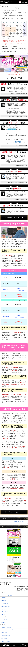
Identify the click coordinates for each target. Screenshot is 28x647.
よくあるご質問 (6, 604)
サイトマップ (5, 612)
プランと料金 (5, 620)
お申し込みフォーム (12, 129)
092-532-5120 (21, 586)
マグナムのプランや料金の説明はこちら (18, 116)
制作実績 (4, 601)
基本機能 (4, 598)
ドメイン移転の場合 (7, 629)
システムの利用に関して (7, 636)
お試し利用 (5, 633)
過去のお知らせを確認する (20, 521)
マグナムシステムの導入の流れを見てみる (17, 145)
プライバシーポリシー (7, 609)
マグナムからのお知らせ (7, 595)
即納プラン (5, 623)
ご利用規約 (5, 639)
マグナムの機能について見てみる (19, 199)
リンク (4, 615)
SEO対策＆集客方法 (7, 607)
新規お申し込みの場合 (6, 627)
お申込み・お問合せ (7, 641)
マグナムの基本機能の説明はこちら (19, 93)
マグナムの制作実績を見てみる (20, 165)
